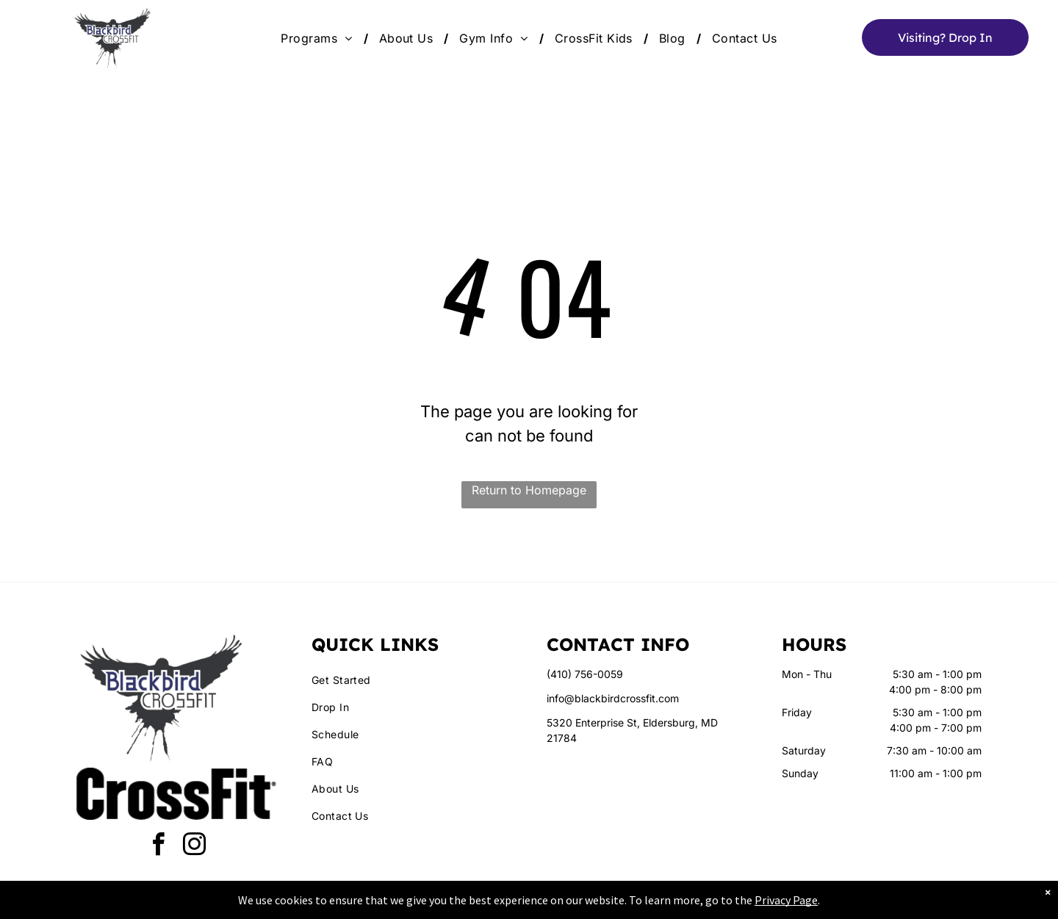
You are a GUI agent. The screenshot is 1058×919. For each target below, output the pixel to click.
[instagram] (194, 847)
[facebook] (158, 847)
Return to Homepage (529, 490)
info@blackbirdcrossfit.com (613, 698)
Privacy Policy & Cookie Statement (437, 905)
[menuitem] (318, 38)
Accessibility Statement (559, 905)
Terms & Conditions (650, 905)
